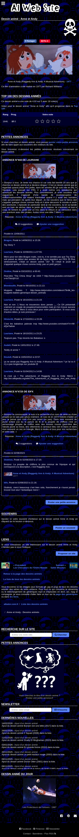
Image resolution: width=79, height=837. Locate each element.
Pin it (44, 41)
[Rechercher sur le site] (31, 635)
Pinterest (38, 829)
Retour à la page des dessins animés (22, 574)
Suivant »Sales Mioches (58, 566)
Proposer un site (66, 553)
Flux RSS (50, 833)
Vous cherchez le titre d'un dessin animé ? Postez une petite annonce (39, 672)
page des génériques (67, 594)
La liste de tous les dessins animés (21, 579)
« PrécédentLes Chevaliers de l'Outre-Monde (30, 566)
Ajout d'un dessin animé (26, 723)
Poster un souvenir (65, 528)
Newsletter (53, 829)
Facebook (25, 829)
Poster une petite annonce (61, 502)
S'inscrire (60, 710)
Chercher (61, 635)
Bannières (37, 833)
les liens (14, 596)
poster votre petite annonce (63, 142)
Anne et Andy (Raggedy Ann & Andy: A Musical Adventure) (46, 217)
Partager (30, 41)
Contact (27, 833)
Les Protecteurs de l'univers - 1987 (39, 793)
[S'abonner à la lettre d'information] (30, 710)
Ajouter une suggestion (50, 224)
